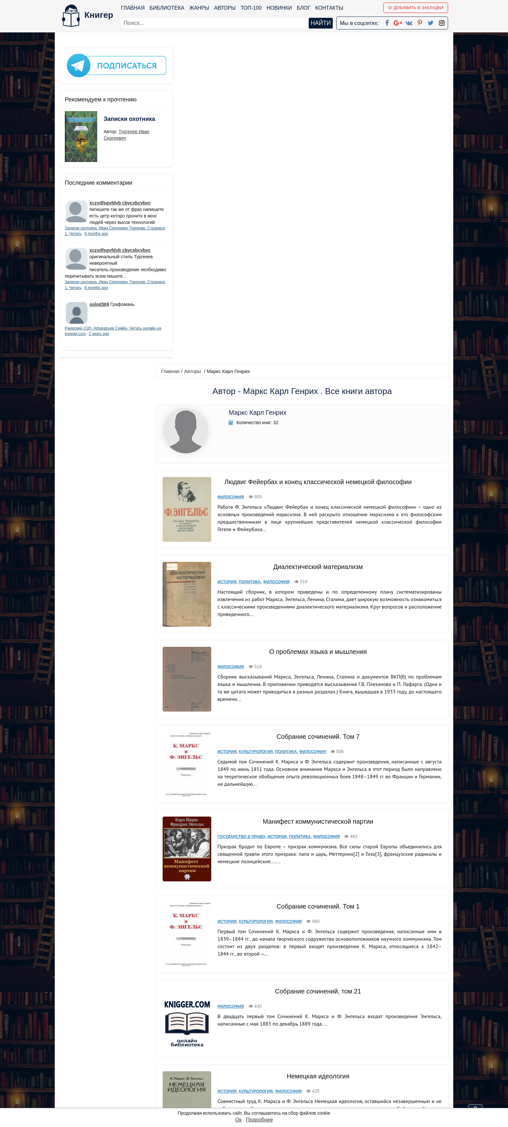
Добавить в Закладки (416, 7)
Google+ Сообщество (278, 1060)
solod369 (99, 313)
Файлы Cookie (360, 1060)
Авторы (225, 8)
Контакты (329, 8)
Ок (238, 1119)
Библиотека (167, 8)
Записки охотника (117, 118)
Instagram (263, 1094)
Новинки (279, 8)
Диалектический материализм (317, 249)
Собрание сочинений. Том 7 (317, 415)
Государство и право (241, 511)
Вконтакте (264, 1069)
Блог (304, 8)
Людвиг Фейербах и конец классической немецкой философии (317, 164)
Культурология (255, 430)
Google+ (263, 1052)
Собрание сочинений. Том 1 (317, 580)
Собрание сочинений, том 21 (317, 661)
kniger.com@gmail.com (386, 1043)
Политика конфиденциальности (381, 1052)
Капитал (317, 830)
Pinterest (261, 1077)
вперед (306, 998)
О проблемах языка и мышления (317, 332)
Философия (230, 179)
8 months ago (115, 236)
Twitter (259, 1085)
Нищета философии (317, 915)
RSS (257, 1102)
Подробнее (259, 1119)
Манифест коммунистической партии (317, 495)
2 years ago (118, 342)
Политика (249, 264)
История (226, 264)
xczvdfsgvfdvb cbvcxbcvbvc (120, 198)
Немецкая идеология (317, 745)
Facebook (262, 1043)
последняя (333, 998)
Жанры (200, 8)
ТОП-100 (251, 8)
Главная (133, 8)
